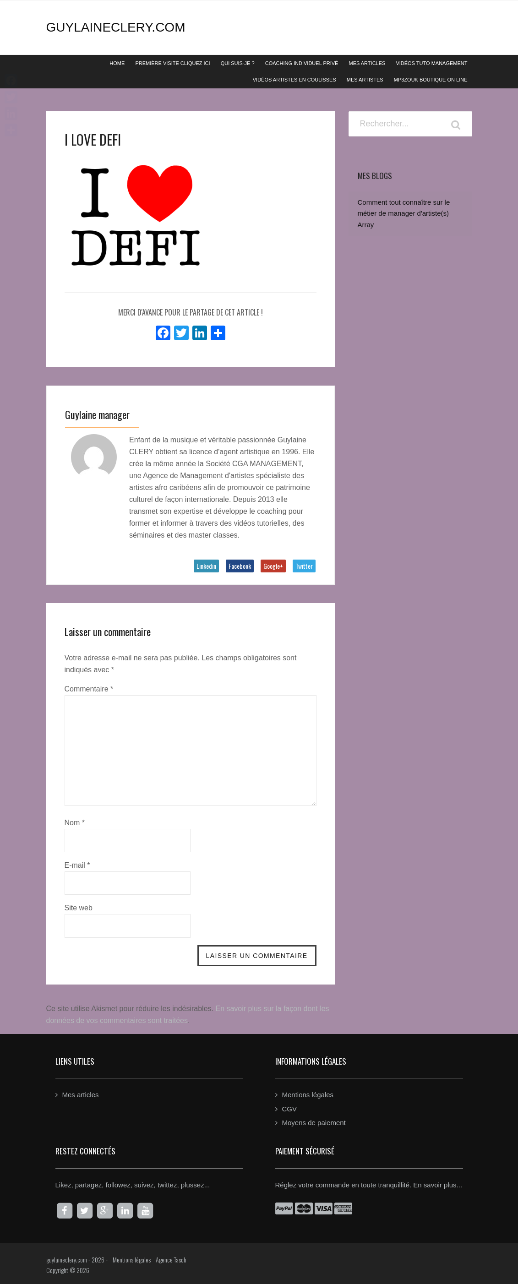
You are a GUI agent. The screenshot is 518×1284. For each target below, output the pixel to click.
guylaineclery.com (115, 27)
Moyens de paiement (314, 1122)
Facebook (240, 566)
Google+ (273, 566)
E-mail (77, 864)
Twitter (304, 566)
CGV (289, 1107)
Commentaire (89, 688)
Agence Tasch (171, 1258)
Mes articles (80, 1094)
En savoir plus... (437, 1183)
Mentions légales (308, 1094)
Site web (79, 907)
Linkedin (206, 566)
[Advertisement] (410, 464)
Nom (75, 822)
